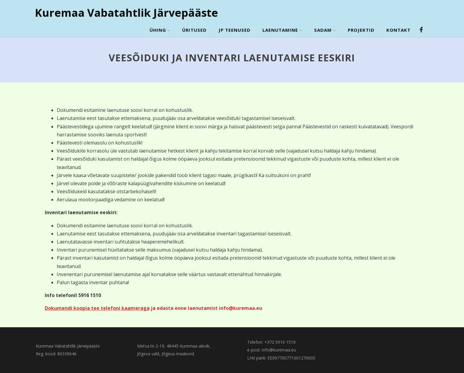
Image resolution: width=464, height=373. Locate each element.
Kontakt (398, 30)
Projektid (361, 30)
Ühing (160, 30)
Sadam (325, 30)
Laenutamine (282, 30)
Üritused (194, 30)
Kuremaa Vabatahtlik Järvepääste (126, 12)
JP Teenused (235, 30)
